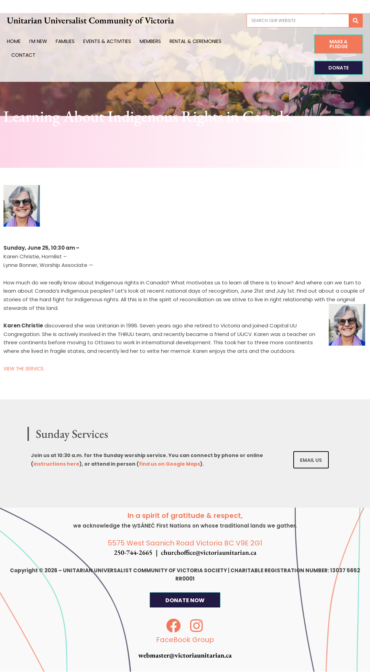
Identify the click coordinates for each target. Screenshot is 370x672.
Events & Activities (116, 41)
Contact (32, 55)
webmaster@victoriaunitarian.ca (185, 655)
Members (159, 41)
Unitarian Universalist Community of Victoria (106, 20)
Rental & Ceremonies (205, 41)
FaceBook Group (185, 640)
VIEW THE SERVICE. (25, 368)
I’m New (47, 41)
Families (74, 41)
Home (23, 41)
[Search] (346, 20)
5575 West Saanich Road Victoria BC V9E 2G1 (185, 543)
